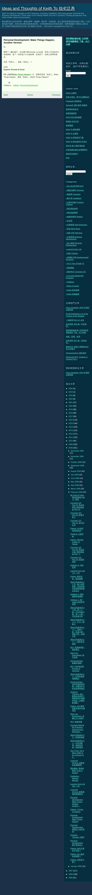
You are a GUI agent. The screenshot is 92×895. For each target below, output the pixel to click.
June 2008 (75, 478)
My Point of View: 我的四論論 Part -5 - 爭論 (77, 497)
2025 (71, 388)
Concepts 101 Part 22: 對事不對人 (77, 515)
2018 (71, 413)
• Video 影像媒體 (72, 294)
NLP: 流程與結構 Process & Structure (77, 669)
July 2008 (75, 475)
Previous (56, 95)
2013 (71, 430)
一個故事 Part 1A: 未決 (75, 320)
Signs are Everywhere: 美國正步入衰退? (77, 716)
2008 (71, 448)
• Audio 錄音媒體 (72, 290)
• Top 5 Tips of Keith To (75, 264)
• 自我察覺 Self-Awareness (76, 225)
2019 (71, 409)
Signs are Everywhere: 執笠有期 (77, 655)
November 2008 (77, 456)
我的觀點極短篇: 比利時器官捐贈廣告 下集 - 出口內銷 (78, 41)
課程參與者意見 (72, 109)
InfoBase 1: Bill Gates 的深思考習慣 (77, 602)
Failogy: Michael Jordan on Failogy (76, 542)
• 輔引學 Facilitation (73, 198)
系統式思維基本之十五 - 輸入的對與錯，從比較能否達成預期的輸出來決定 (77, 586)
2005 (71, 878)
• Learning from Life (73, 249)
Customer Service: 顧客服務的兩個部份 (77, 792)
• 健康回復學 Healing (74, 217)
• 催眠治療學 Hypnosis (75, 190)
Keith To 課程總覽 (73, 129)
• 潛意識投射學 (72, 209)
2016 (71, 420)
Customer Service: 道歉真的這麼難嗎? (77, 763)
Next (6, 95)
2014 (71, 427)
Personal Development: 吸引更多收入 (76, 843)
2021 (71, 402)
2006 (71, 874)
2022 (71, 399)
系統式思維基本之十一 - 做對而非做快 (77, 642)
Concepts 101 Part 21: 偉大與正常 (77, 523)
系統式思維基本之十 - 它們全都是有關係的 (77, 676)
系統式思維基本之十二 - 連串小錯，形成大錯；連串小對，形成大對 (77, 632)
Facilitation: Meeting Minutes (74, 778)
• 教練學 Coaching (73, 194)
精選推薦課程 (71, 113)
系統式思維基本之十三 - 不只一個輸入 (77, 622)
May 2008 (75, 482)
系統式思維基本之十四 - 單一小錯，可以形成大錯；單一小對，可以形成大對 (77, 612)
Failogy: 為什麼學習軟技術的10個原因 (77, 708)
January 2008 (76, 866)
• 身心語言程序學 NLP (75, 186)
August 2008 (76, 471)
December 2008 (77, 451)
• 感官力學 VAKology (74, 233)
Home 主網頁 (71, 93)
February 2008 (77, 492)
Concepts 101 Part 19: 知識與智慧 (77, 560)
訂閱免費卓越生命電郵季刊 (76, 150)
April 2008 (75, 485)
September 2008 (77, 466)
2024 (71, 392)
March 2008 (76, 489)
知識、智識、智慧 (73, 337)
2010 (71, 441)
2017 (71, 416)
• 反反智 (69, 221)
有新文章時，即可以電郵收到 (77, 97)
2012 (71, 434)
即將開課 (69, 125)
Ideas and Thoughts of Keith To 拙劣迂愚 (38, 8)
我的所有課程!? (72, 154)
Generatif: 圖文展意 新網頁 (76, 105)
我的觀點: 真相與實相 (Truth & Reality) (77, 771)
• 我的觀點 (70, 268)
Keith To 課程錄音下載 (75, 138)
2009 (71, 444)
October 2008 (76, 462)
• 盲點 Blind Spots (73, 229)
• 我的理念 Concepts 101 (76, 272)
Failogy (16, 85)
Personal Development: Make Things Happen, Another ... (76, 802)
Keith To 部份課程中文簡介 (76, 142)
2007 (71, 871)
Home (30, 95)
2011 (71, 437)
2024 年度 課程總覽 (74, 117)
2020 (71, 406)
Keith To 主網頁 (72, 134)
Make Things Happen (22, 74)
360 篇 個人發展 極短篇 (75, 146)
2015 (71, 423)
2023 (71, 395)
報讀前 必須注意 (72, 121)
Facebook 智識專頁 (73, 101)
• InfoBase (70, 282)
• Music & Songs (72, 286)
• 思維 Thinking (72, 253)
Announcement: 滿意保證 (76, 353)
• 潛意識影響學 (72, 213)
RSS (68, 158)
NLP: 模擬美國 (76, 722)
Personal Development (29, 85)
